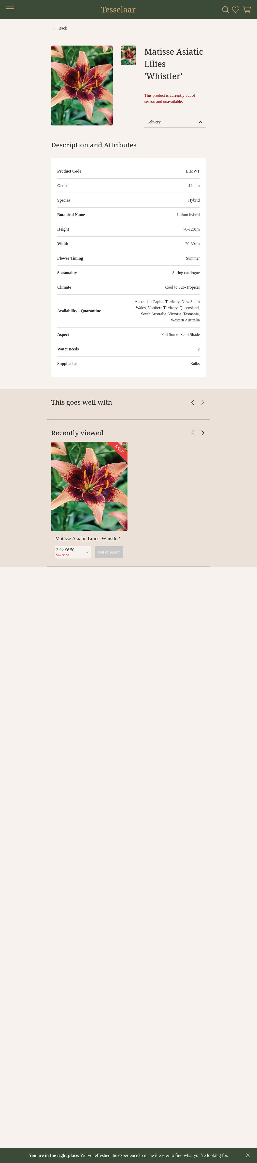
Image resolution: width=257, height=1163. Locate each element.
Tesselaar (118, 9)
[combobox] (73, 552)
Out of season (109, 552)
